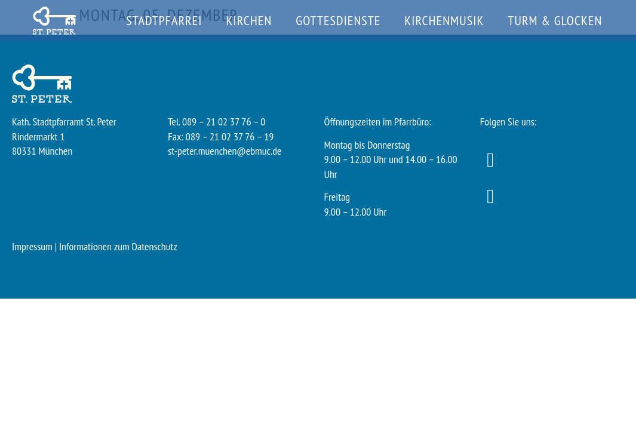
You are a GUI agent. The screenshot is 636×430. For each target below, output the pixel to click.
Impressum (32, 246)
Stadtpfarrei (164, 20)
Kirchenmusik (444, 20)
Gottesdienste (338, 20)
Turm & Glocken (555, 20)
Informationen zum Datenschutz (118, 246)
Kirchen (249, 20)
